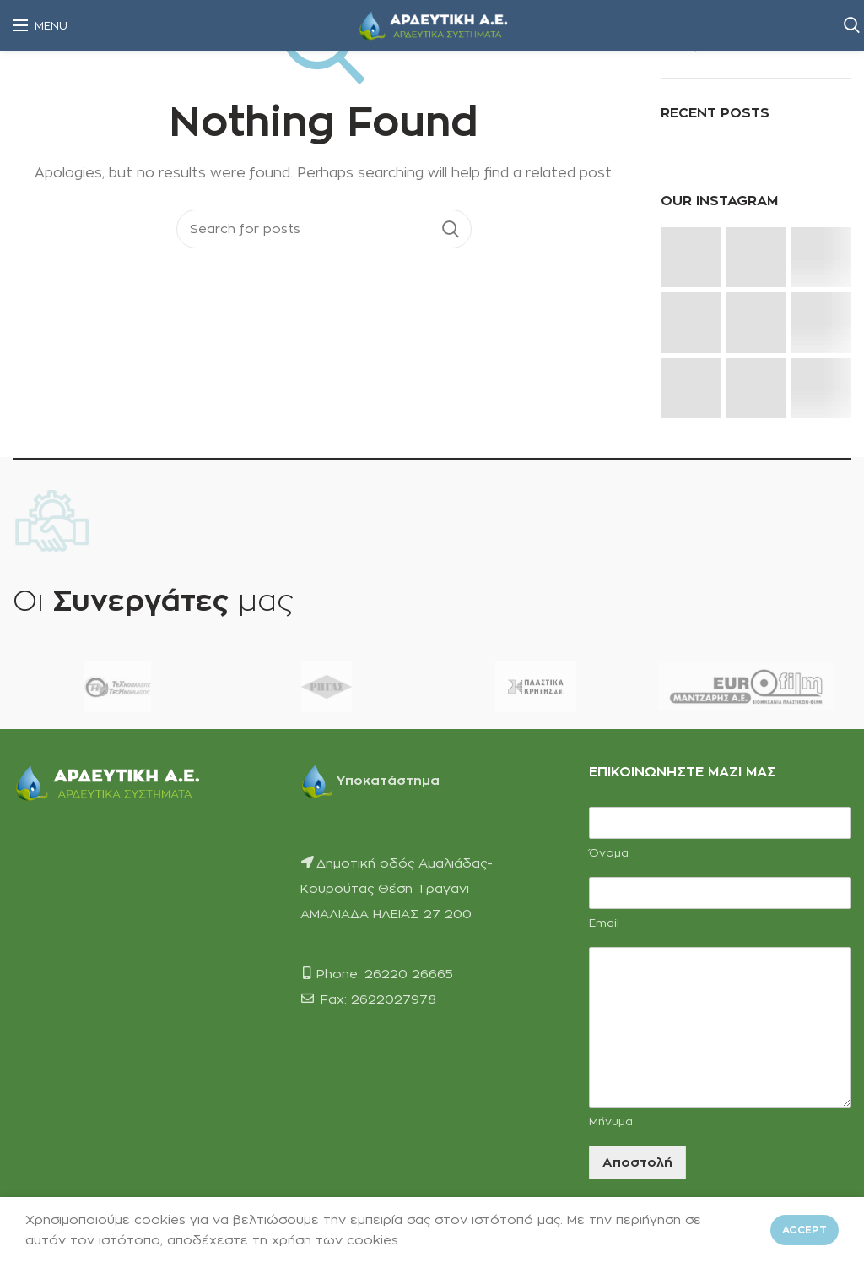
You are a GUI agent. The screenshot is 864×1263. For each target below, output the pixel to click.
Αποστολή (637, 1162)
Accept (804, 1229)
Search (450, 229)
